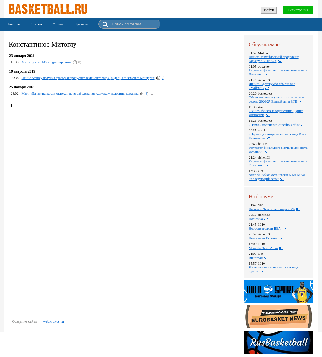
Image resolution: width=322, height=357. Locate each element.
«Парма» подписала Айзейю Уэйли (274, 124)
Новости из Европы (263, 238)
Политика (256, 218)
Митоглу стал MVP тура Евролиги (46, 62)
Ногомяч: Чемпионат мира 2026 (272, 209)
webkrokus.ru (53, 321)
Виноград (256, 257)
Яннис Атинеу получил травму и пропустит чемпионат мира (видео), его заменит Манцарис (88, 78)
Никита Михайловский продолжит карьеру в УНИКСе (274, 59)
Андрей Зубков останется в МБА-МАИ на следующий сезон (277, 177)
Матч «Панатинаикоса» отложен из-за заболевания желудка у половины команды (80, 93)
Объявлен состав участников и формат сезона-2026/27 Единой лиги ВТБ (276, 99)
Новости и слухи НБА (264, 228)
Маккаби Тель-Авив (263, 248)
